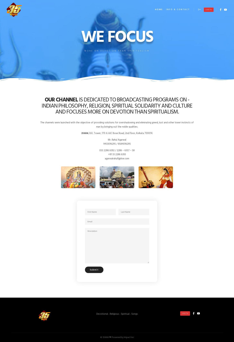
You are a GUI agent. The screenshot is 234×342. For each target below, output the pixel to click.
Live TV (209, 9)
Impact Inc (129, 337)
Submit (94, 270)
